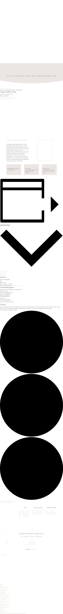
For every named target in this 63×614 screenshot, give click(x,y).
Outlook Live (3, 275)
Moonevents (3, 599)
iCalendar (2, 272)
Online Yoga (3, 589)
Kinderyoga (3, 593)
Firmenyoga (3, 592)
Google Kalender (4, 271)
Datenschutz (31, 536)
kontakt (54, 76)
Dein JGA (2, 602)
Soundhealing (3, 605)
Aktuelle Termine (4, 596)
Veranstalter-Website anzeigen (7, 302)
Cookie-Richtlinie (38, 536)
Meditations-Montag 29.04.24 (7, 97)
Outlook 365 (3, 274)
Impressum (26, 536)
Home (8, 76)
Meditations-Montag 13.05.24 (7, 99)
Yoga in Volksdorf (4, 587)
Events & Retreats (20, 76)
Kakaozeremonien (4, 604)
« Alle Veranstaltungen (5, 88)
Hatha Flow (15, 285)
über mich (49, 76)
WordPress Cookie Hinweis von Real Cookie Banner (12, 613)
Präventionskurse (4, 590)
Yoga (12, 76)
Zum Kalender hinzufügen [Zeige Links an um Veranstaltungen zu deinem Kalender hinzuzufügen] (5, 225)
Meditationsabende (4, 598)
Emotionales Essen (41, 76)
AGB (22, 536)
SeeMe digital (33, 549)
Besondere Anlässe (30, 76)
